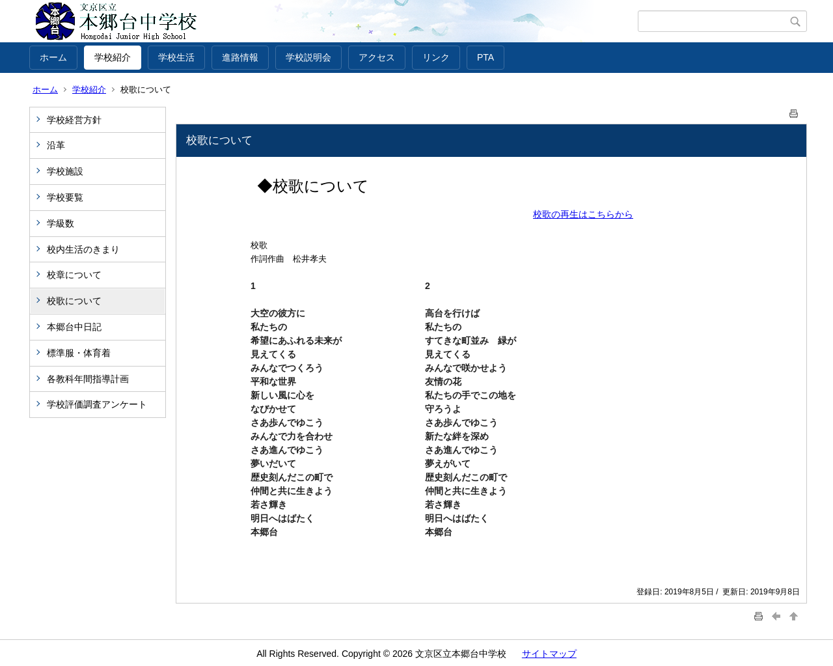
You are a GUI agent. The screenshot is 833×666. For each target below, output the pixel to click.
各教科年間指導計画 (88, 379)
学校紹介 (112, 57)
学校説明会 (308, 57)
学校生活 (176, 57)
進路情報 (240, 57)
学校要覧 (65, 197)
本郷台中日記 (74, 327)
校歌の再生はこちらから (583, 214)
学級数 (60, 223)
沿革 (56, 145)
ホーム (53, 57)
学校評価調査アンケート (97, 404)
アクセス (377, 57)
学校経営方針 (74, 120)
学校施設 (65, 171)
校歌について (74, 301)
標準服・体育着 (79, 353)
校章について (74, 275)
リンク (436, 57)
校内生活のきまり (83, 249)
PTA (485, 57)
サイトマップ (549, 653)
